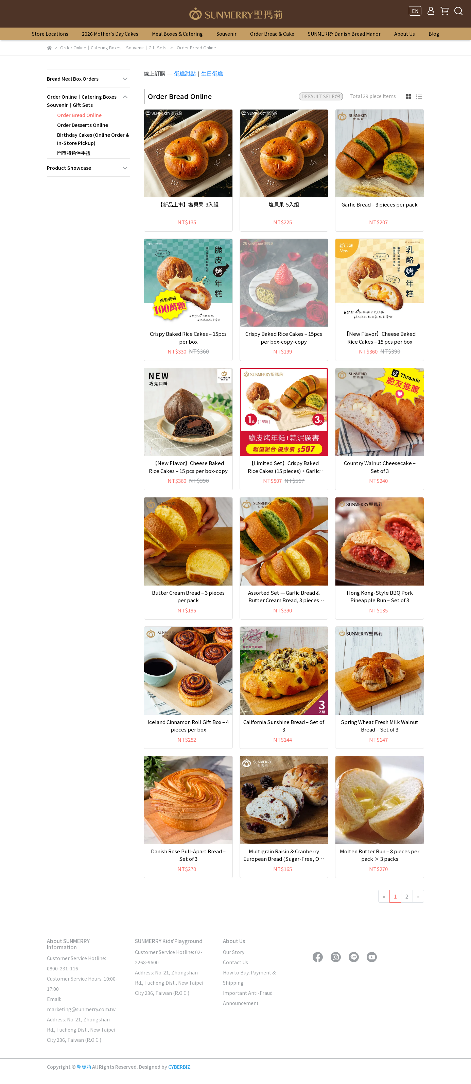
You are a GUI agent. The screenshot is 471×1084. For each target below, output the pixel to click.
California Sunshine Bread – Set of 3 (283, 725)
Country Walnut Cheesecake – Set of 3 (380, 466)
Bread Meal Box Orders (73, 78)
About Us (404, 33)
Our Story (233, 952)
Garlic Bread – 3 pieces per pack (380, 204)
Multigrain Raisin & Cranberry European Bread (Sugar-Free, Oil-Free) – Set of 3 (283, 855)
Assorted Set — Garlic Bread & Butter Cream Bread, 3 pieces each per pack (284, 596)
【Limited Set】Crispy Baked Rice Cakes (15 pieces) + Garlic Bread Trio (284, 467)
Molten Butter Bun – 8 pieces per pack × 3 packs (379, 855)
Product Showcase (69, 167)
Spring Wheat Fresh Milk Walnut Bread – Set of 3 (379, 725)
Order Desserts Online (82, 124)
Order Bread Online (79, 115)
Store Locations (50, 33)
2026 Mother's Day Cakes (110, 33)
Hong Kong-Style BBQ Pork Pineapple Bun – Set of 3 (380, 596)
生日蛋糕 (212, 74)
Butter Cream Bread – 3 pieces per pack (188, 596)
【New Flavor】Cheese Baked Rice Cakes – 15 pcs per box (380, 337)
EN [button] (415, 11)
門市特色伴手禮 (73, 152)
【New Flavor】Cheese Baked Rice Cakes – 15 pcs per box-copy (188, 466)
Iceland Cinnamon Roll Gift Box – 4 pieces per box (188, 725)
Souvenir (226, 33)
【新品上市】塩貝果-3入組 (188, 204)
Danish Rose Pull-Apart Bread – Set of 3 (188, 855)
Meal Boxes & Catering (177, 33)
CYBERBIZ (179, 1066)
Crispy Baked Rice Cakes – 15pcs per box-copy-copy (283, 337)
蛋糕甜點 (185, 74)
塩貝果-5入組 (284, 204)
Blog (434, 33)
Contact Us (235, 962)
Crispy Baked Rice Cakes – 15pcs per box (188, 337)
